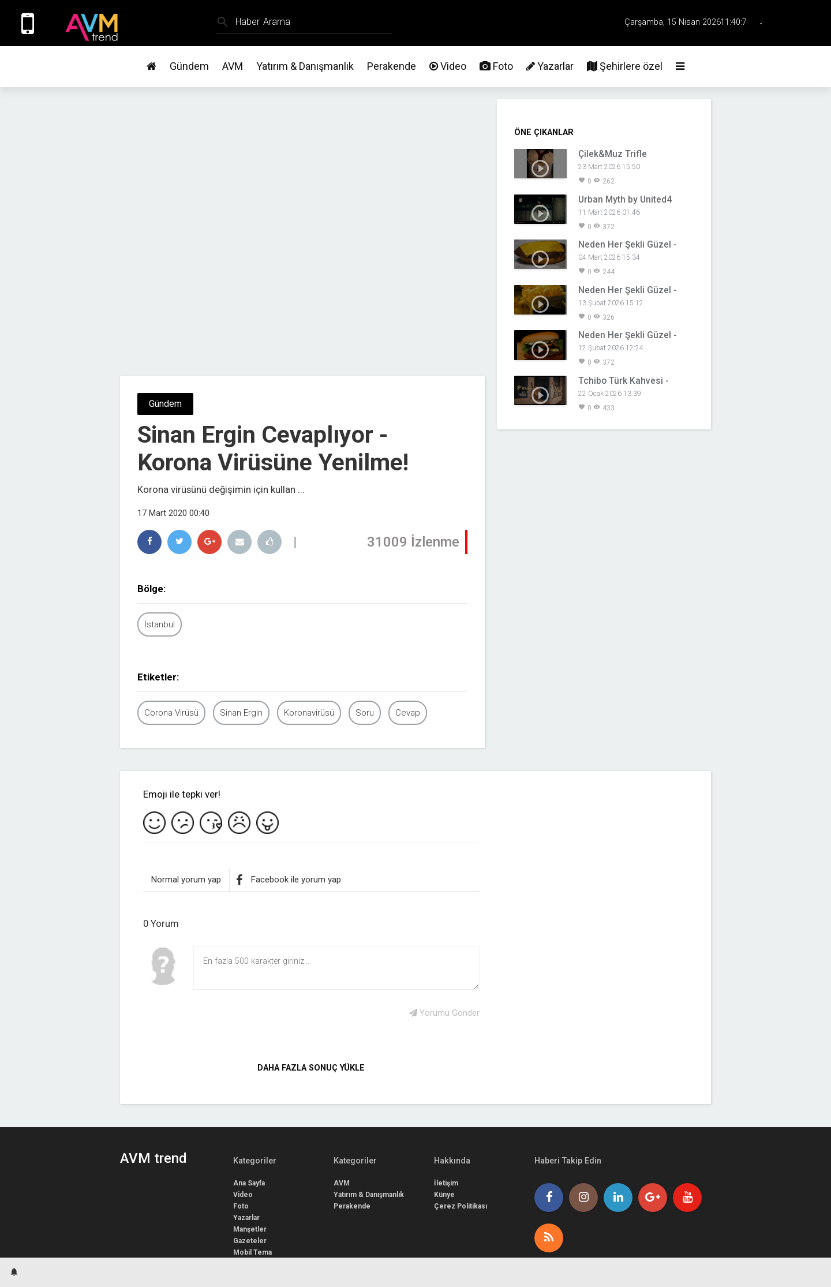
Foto (496, 66)
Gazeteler (250, 1241)
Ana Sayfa (249, 1183)
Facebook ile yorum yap (288, 880)
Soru (364, 713)
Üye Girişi (803, 23)
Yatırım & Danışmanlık (305, 66)
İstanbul (159, 624)
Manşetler (250, 1229)
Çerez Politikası (460, 1206)
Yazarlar (550, 66)
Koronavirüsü (309, 713)
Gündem (189, 66)
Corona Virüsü (171, 713)
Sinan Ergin (241, 713)
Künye (444, 1195)
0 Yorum (161, 923)
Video (447, 66)
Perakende (391, 66)
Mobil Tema (252, 1252)
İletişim (446, 1183)
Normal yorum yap (186, 879)
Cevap (407, 713)
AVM (232, 66)
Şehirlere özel (624, 66)
